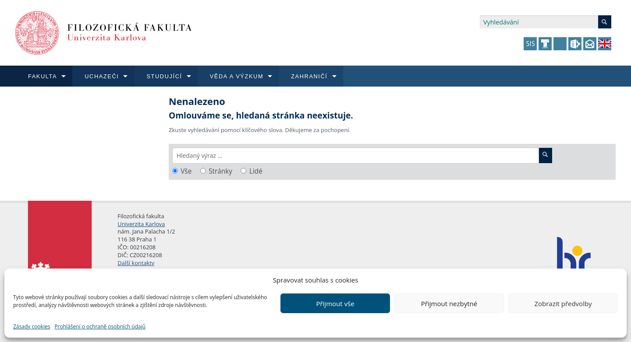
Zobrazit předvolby (563, 303)
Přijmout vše (335, 303)
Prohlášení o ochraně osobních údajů (99, 326)
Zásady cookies (31, 326)
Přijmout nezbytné (449, 303)
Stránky (220, 171)
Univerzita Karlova (141, 224)
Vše (186, 171)
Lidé (255, 171)
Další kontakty (135, 263)
